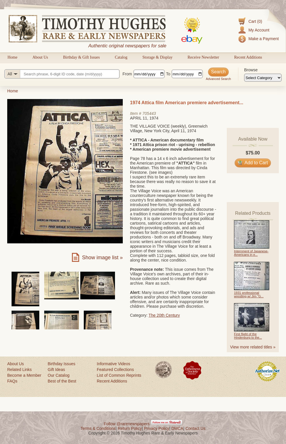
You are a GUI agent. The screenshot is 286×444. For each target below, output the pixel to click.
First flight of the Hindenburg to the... (248, 335)
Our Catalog (58, 375)
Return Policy (130, 428)
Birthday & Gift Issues (81, 57)
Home (12, 57)
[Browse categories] (263, 78)
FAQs (12, 381)
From (127, 74)
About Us (40, 57)
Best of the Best (62, 381)
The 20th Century (164, 315)
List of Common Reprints (119, 375)
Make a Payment (263, 38)
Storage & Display (157, 57)
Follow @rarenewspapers (127, 423)
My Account (258, 30)
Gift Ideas (56, 369)
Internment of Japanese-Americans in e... (251, 252)
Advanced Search (218, 79)
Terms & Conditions (98, 428)
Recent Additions (248, 57)
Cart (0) (255, 21)
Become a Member (24, 375)
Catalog (121, 57)
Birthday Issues (61, 363)
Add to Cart (253, 162)
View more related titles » (253, 347)
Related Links (19, 369)
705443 (149, 113)
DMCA (177, 428)
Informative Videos (113, 363)
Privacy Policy (156, 428)
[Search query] (62, 74)
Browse (251, 70)
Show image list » (102, 257)
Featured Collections (115, 369)
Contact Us (195, 428)
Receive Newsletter (203, 57)
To (168, 74)
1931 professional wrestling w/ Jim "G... (248, 294)
